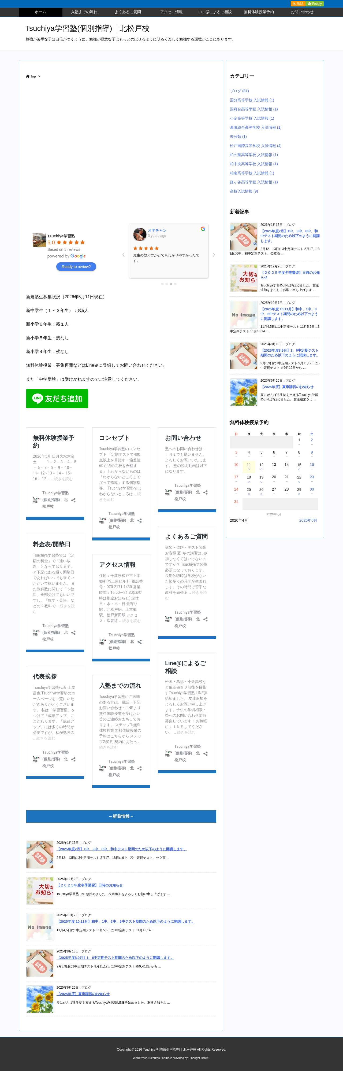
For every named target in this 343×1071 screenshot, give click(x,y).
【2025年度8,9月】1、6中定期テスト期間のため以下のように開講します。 (115, 958)
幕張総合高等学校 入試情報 (256, 127)
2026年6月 (308, 520)
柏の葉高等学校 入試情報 (254, 155)
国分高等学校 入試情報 (252, 100)
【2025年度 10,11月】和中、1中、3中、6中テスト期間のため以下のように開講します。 (126, 921)
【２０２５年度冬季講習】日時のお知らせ (90, 885)
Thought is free (198, 1057)
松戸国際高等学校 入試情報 (256, 145)
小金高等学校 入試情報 (252, 118)
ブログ (239, 91)
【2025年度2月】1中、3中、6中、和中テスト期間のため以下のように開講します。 (122, 849)
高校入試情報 (244, 191)
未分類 (238, 136)
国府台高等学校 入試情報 (254, 109)
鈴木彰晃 (155, 230)
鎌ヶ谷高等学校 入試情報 (254, 182)
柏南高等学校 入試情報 (252, 173)
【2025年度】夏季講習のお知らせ (83, 994)
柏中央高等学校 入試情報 (254, 164)
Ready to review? (76, 266)
